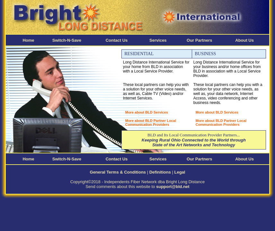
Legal (179, 172)
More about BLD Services (146, 112)
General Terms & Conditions (118, 172)
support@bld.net (173, 186)
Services (158, 40)
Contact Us (117, 40)
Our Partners (199, 40)
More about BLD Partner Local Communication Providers (150, 122)
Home (28, 40)
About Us (244, 40)
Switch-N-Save (66, 40)
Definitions (160, 172)
